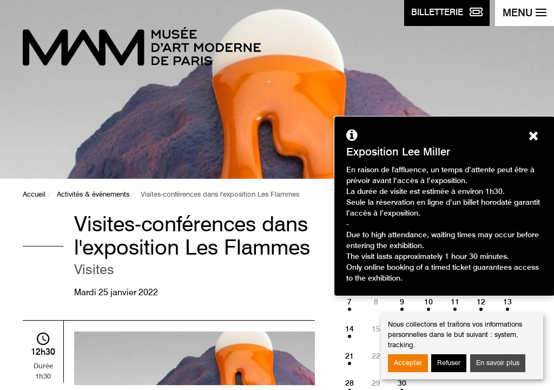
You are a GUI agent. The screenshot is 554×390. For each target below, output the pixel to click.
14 (349, 329)
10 (428, 302)
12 (481, 302)
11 (455, 302)
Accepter (408, 363)
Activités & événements (93, 194)
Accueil (34, 194)
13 (507, 302)
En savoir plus (497, 363)
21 (349, 356)
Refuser (448, 363)
